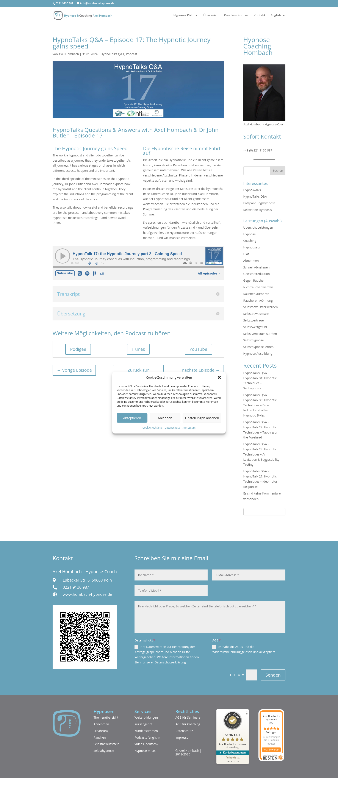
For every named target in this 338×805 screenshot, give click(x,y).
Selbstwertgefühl (255, 327)
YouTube (198, 349)
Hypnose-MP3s (145, 751)
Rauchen (100, 737)
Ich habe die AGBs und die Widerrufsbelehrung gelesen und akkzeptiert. (244, 649)
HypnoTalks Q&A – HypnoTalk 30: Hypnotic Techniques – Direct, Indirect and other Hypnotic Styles (260, 405)
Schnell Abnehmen (256, 267)
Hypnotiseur (252, 247)
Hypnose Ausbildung (257, 353)
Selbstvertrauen (254, 320)
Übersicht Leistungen (258, 227)
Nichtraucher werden (258, 287)
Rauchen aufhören (256, 294)
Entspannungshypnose (259, 203)
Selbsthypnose (253, 340)
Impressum (189, 427)
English (276, 15)
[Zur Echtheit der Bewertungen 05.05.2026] (232, 759)
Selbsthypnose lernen (258, 347)
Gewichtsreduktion (256, 274)
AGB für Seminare (187, 717)
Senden (273, 675)
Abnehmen (251, 261)
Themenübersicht (106, 717)
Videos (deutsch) (146, 744)
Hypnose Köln (184, 15)
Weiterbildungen (146, 717)
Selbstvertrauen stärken (260, 334)
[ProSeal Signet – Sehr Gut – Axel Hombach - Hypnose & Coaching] (232, 730)
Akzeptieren (132, 418)
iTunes (138, 349)
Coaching (249, 241)
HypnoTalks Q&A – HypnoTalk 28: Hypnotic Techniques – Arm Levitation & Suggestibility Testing (261, 454)
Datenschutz (172, 427)
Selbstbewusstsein (256, 314)
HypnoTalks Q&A (113, 54)
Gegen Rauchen (254, 280)
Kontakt (259, 15)
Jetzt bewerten (271, 749)
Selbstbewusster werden (260, 307)
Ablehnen (165, 418)
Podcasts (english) (147, 737)
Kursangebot (143, 724)
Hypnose (249, 234)
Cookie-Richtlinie (152, 427)
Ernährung (101, 731)
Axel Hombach (69, 54)
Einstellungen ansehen (202, 418)
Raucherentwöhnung (258, 300)
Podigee (78, 349)
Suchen (278, 170)
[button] (219, 377)
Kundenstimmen (236, 15)
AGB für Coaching (187, 724)
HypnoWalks (252, 190)
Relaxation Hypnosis (257, 210)
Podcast (131, 54)
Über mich (210, 15)
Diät (246, 254)
